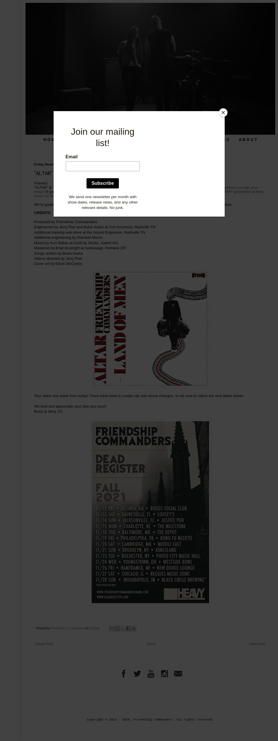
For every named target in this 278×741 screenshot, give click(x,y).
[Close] (223, 112)
